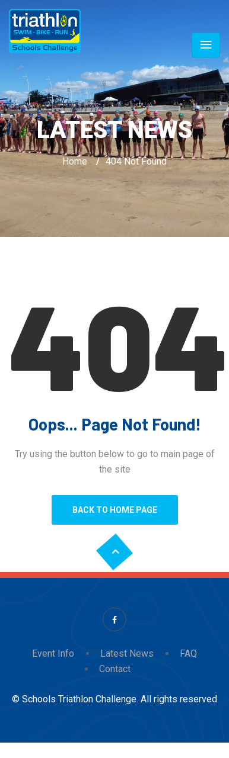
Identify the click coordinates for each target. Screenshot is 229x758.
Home (74, 161)
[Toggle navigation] (206, 45)
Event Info (53, 653)
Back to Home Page (114, 510)
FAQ (188, 653)
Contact (115, 669)
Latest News (127, 653)
